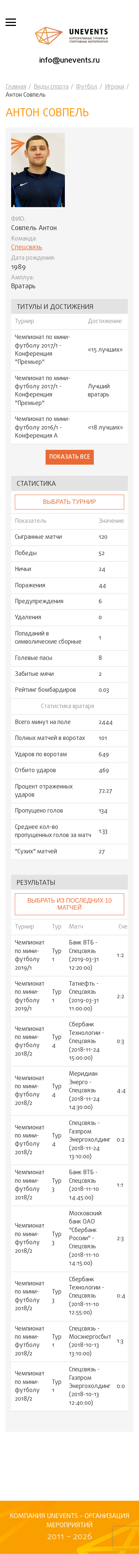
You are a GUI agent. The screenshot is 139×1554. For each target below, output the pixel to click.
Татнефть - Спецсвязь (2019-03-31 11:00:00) (84, 996)
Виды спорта (51, 87)
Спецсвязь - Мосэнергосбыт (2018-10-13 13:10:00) (90, 1341)
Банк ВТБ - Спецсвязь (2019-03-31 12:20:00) (84, 955)
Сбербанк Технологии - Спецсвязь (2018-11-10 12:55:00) (86, 1296)
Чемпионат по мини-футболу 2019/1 (29, 955)
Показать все (69, 457)
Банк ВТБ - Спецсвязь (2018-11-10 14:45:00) (84, 1185)
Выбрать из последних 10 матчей (69, 903)
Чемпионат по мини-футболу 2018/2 (29, 1042)
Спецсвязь (26, 248)
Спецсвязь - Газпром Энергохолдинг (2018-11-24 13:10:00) (89, 1140)
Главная (16, 87)
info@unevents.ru (69, 60)
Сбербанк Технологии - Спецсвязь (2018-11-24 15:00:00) (86, 1041)
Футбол (86, 87)
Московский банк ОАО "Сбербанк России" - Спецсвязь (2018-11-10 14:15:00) (85, 1239)
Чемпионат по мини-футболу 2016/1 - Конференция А (42, 427)
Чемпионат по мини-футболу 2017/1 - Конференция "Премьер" (42, 350)
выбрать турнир (69, 502)
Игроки (114, 87)
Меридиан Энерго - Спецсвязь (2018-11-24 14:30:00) (84, 1091)
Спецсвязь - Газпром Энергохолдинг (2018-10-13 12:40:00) (89, 1386)
